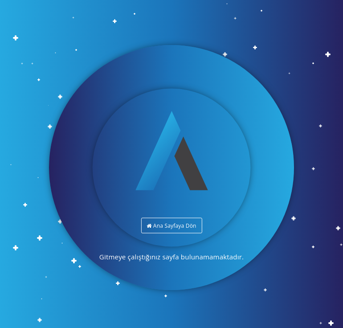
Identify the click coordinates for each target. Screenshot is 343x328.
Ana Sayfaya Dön (171, 226)
